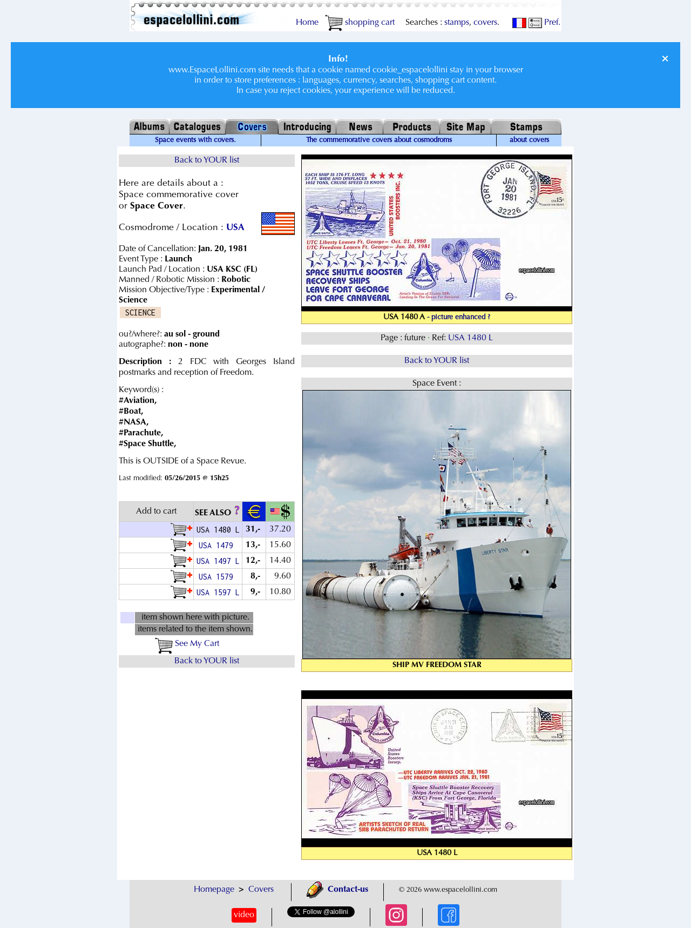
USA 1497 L (218, 561)
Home (307, 22)
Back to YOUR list (206, 160)
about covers (529, 140)
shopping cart (360, 22)
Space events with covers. (195, 140)
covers (485, 22)
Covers (261, 889)
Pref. (544, 22)
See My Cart (187, 644)
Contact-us (337, 889)
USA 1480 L (470, 338)
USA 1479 (218, 545)
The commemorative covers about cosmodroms (379, 140)
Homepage (214, 889)
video (244, 915)
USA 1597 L (218, 592)
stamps (456, 22)
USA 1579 (218, 576)
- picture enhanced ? (458, 317)
